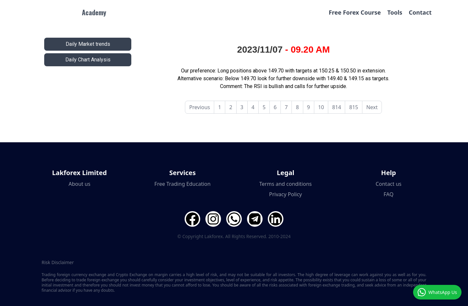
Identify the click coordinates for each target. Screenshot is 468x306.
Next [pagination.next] (372, 107)
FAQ (388, 194)
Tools (394, 12)
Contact (420, 12)
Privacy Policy (285, 194)
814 (336, 107)
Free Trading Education (182, 183)
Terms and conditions (285, 183)
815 (353, 107)
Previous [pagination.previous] (199, 107)
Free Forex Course (355, 12)
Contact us (389, 183)
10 (321, 107)
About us (79, 183)
